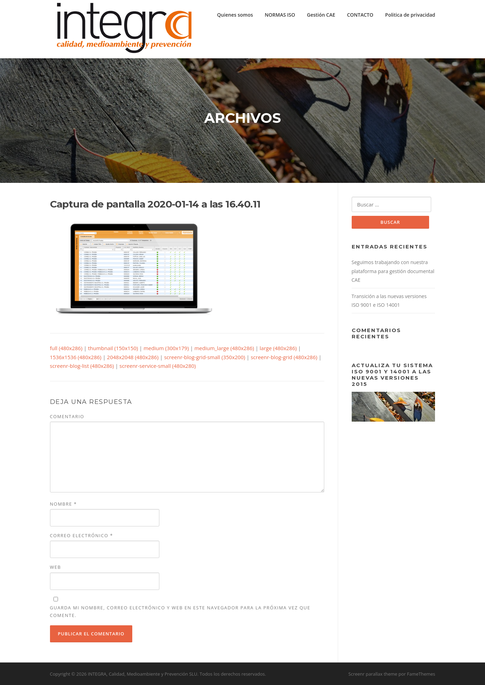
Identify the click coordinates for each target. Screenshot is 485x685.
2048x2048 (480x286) (133, 357)
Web (55, 567)
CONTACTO (360, 14)
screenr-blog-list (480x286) (82, 365)
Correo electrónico (81, 535)
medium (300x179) (166, 348)
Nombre (63, 504)
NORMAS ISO (280, 14)
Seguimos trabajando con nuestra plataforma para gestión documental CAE (393, 271)
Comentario (67, 416)
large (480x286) (278, 348)
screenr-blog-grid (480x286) (284, 357)
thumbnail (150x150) (113, 348)
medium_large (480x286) (224, 348)
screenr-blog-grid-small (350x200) (204, 357)
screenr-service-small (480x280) (157, 365)
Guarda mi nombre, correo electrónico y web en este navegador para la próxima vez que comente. (180, 611)
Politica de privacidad (410, 14)
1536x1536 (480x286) (76, 357)
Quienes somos (235, 14)
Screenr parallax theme (373, 674)
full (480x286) (66, 348)
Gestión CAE (321, 14)
